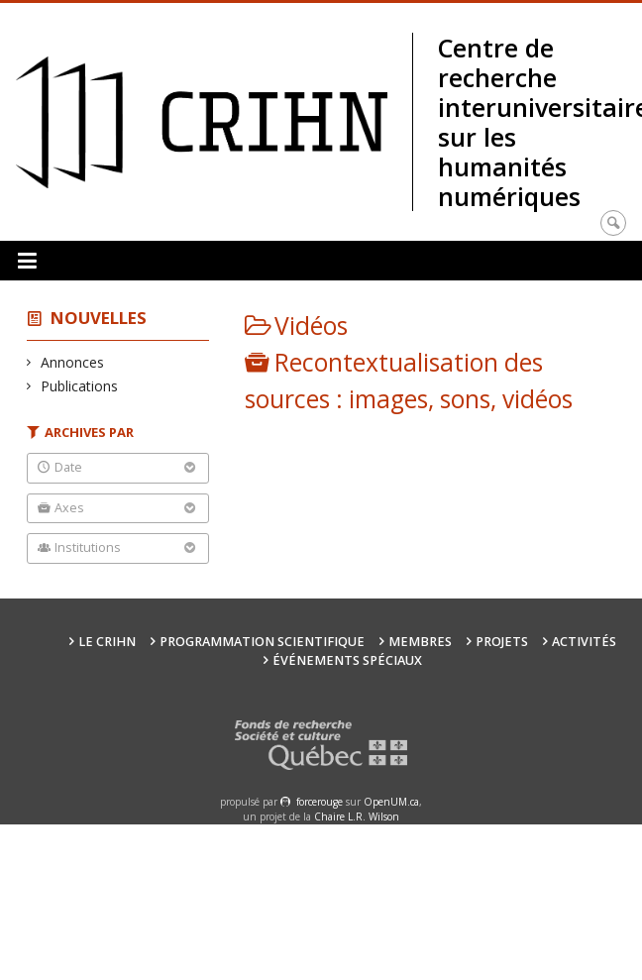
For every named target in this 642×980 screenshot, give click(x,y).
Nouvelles (99, 317)
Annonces (73, 362)
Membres (420, 641)
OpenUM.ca (391, 802)
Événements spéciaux (347, 660)
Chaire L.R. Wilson (356, 816)
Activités (584, 641)
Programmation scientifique (262, 641)
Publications (80, 386)
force (319, 802)
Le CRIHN (107, 641)
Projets (502, 641)
